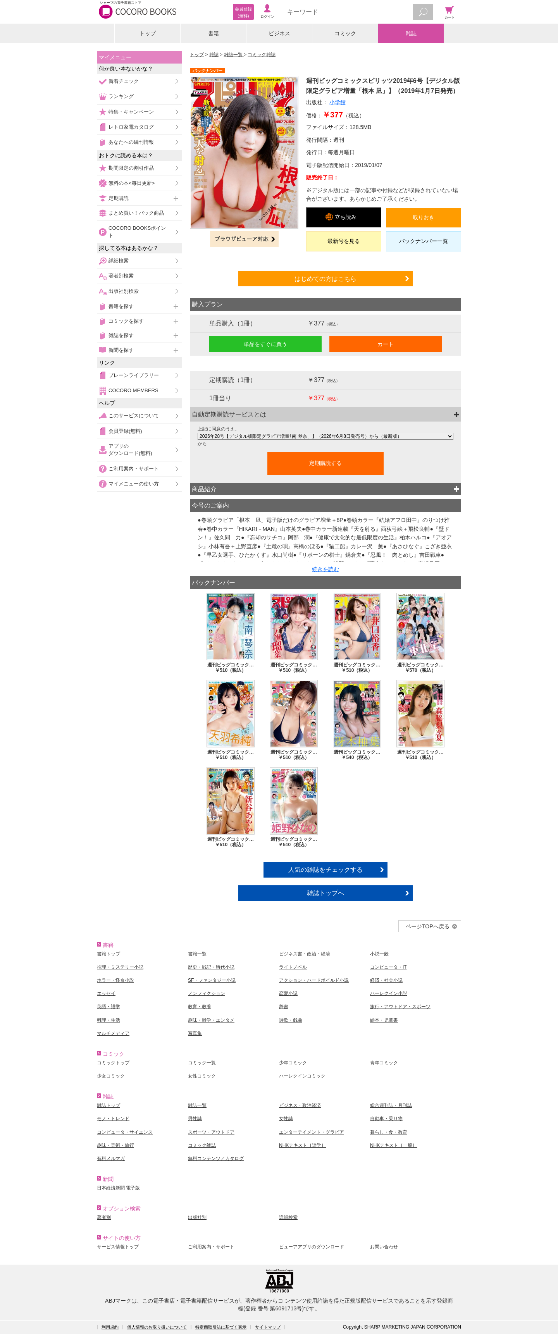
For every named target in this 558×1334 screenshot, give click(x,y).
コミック (345, 33)
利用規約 (110, 1327)
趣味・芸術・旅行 (115, 1145)
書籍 (213, 33)
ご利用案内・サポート (133, 469)
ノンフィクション (206, 993)
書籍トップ (108, 954)
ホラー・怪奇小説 (115, 980)
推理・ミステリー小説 (120, 967)
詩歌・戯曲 (290, 1020)
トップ (148, 33)
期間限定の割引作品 (131, 168)
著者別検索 (121, 276)
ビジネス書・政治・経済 (304, 954)
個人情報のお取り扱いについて (157, 1327)
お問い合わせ (384, 1247)
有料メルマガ (111, 1158)
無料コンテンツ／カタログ (216, 1158)
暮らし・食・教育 (388, 1132)
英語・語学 (108, 1006)
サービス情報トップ (118, 1247)
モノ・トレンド (113, 1118)
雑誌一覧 (234, 54)
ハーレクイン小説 (388, 993)
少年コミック (293, 1062)
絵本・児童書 (384, 1020)
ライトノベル (293, 967)
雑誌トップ (108, 1105)
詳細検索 (118, 260)
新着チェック (123, 81)
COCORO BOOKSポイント (137, 231)
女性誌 (286, 1118)
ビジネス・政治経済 (300, 1105)
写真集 (195, 1033)
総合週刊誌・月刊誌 (391, 1105)
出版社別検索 (123, 291)
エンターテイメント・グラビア (311, 1132)
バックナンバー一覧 (423, 241)
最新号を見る (343, 241)
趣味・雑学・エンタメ (211, 1020)
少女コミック (111, 1076)
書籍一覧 (197, 954)
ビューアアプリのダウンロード (311, 1247)
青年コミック (384, 1062)
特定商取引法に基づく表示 (220, 1327)
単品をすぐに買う (265, 344)
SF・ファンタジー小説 (212, 980)
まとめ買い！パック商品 (136, 213)
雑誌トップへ (325, 892)
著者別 (104, 1217)
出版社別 (197, 1217)
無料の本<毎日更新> (131, 183)
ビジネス (279, 33)
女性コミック (202, 1076)
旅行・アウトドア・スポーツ (400, 1006)
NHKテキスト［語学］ (302, 1145)
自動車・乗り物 (386, 1118)
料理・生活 (108, 1020)
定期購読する (325, 463)
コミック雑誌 (262, 54)
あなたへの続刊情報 (131, 142)
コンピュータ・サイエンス (125, 1132)
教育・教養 (199, 1006)
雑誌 (411, 33)
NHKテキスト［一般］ (393, 1145)
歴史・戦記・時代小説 (211, 967)
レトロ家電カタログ (131, 127)
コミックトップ (113, 1062)
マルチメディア (113, 1033)
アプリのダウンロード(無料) (130, 449)
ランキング (121, 96)
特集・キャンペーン (131, 112)
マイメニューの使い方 (133, 484)
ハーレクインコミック (302, 1076)
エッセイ (106, 993)
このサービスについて (133, 415)
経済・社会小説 (386, 980)
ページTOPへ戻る (428, 926)
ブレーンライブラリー (133, 375)
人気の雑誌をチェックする (325, 869)
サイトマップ (268, 1327)
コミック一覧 (202, 1062)
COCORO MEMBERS (133, 390)
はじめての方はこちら (325, 278)
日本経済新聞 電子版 (118, 1188)
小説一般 (379, 954)
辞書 (283, 1006)
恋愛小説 (288, 993)
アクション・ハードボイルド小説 (314, 980)
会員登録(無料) (125, 431)
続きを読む (325, 569)
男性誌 (195, 1118)
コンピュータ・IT (388, 967)
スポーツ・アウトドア (211, 1132)
